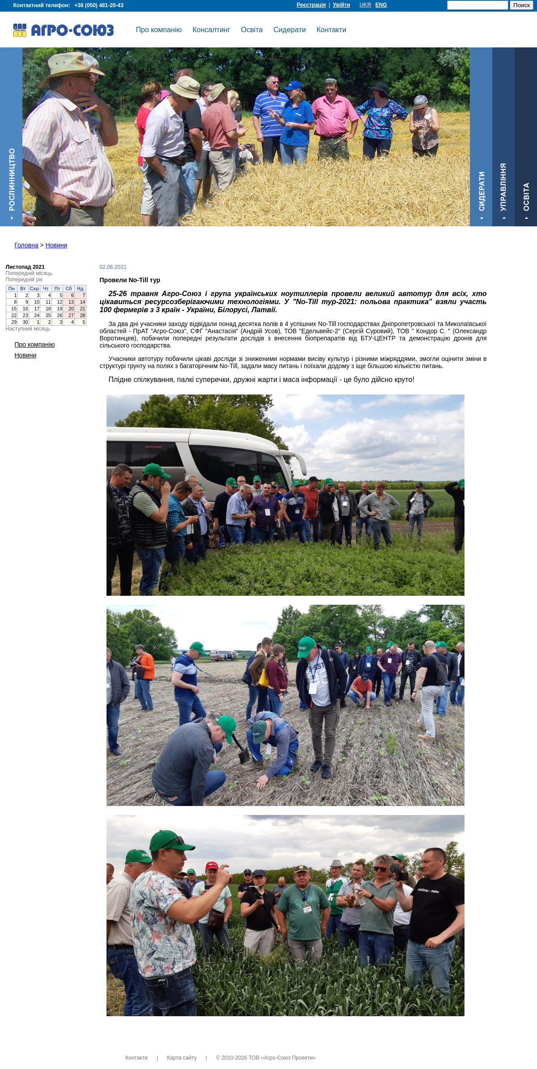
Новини (57, 245)
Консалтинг (211, 30)
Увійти (341, 5)
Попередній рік (24, 279)
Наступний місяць (28, 329)
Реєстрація (311, 5)
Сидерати (289, 30)
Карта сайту (181, 1058)
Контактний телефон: (69, 5)
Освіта (252, 30)
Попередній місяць (29, 273)
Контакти (332, 30)
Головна (26, 245)
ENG (381, 5)
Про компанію (159, 30)
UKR (365, 5)
